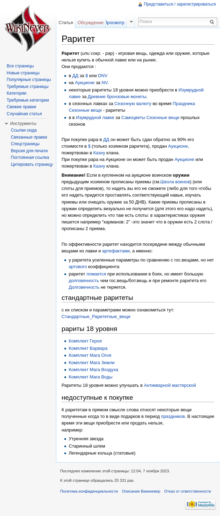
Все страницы (20, 66)
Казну (99, 152)
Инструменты (23, 123)
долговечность (84, 280)
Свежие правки (21, 106)
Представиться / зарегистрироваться (180, 4)
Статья (65, 22)
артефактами (116, 250)
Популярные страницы (29, 79)
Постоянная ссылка (30, 157)
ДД (75, 75)
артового (78, 266)
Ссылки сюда (24, 130)
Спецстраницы (25, 143)
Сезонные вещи (85, 110)
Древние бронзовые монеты (117, 96)
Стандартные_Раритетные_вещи (96, 316)
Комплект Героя (85, 341)
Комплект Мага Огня (90, 355)
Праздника (184, 103)
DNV (102, 75)
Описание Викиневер (141, 491)
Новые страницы (23, 73)
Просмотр (114, 22)
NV (105, 82)
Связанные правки (29, 137)
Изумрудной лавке (95, 117)
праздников (173, 416)
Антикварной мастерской (170, 385)
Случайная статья (24, 113)
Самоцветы (133, 117)
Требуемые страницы (28, 86)
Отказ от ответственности (187, 491)
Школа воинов (175, 181)
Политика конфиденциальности (89, 491)
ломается (96, 274)
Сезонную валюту (132, 103)
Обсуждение (90, 22)
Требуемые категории (28, 100)
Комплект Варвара (88, 348)
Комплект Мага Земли (91, 362)
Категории (16, 93)
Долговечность (84, 287)
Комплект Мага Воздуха (93, 369)
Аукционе (84, 82)
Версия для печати (29, 150)
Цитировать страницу (32, 164)
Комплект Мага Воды (90, 376)
